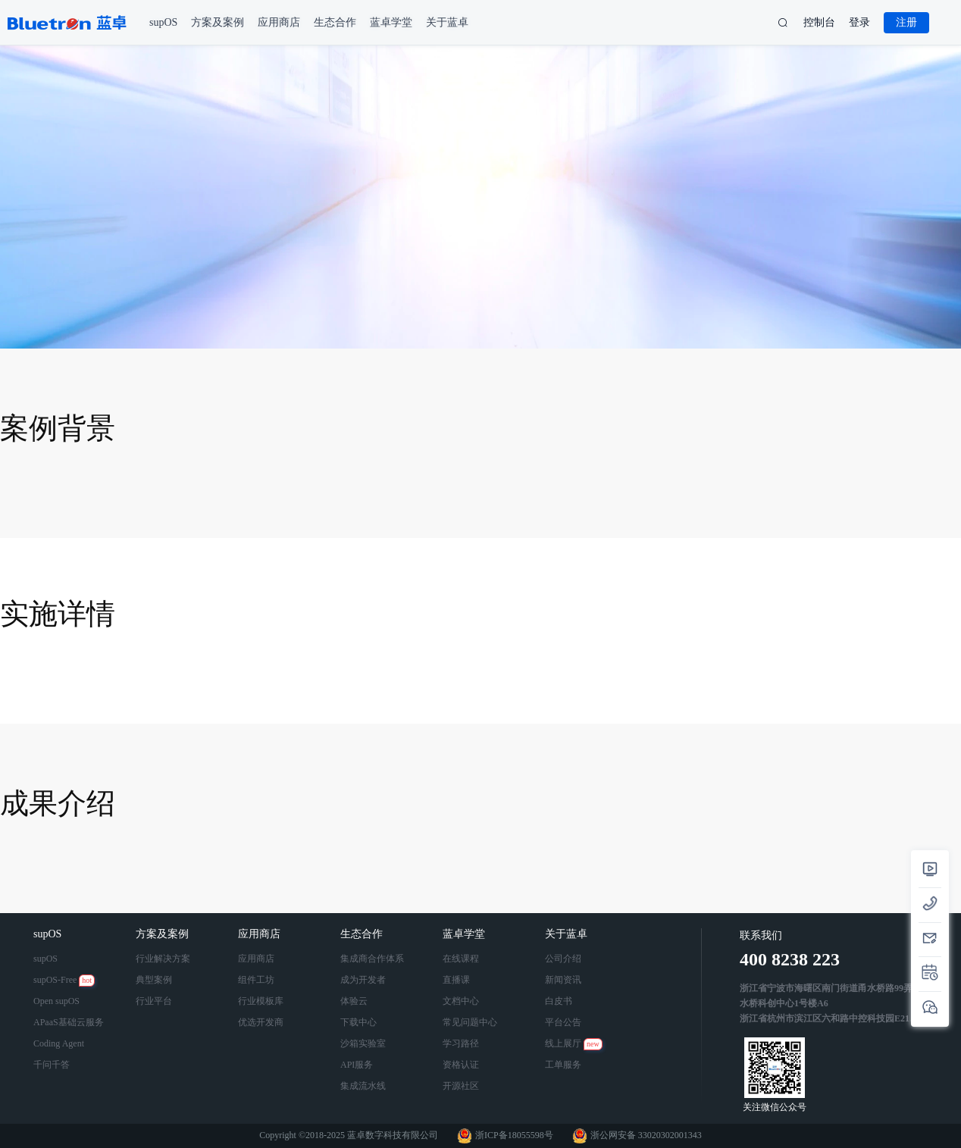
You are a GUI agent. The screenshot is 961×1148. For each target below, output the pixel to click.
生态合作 (363, 934)
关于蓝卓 (567, 934)
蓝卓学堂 (465, 934)
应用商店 (260, 934)
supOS (48, 934)
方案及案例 (164, 934)
